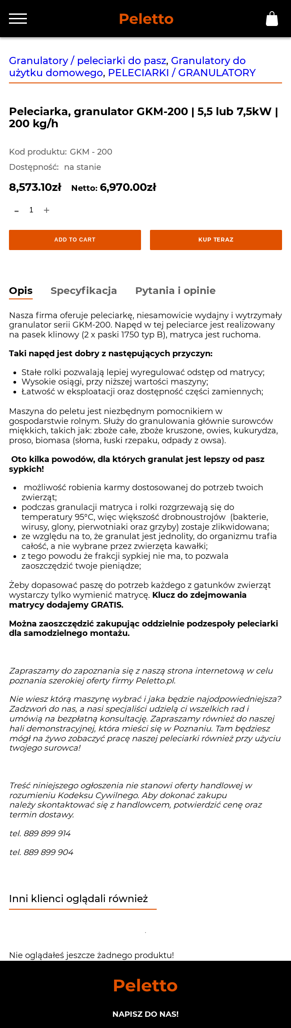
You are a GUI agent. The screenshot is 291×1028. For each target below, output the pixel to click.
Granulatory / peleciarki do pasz (87, 61)
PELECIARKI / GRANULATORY (182, 73)
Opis (21, 291)
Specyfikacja (84, 291)
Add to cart (74, 240)
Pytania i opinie (175, 291)
